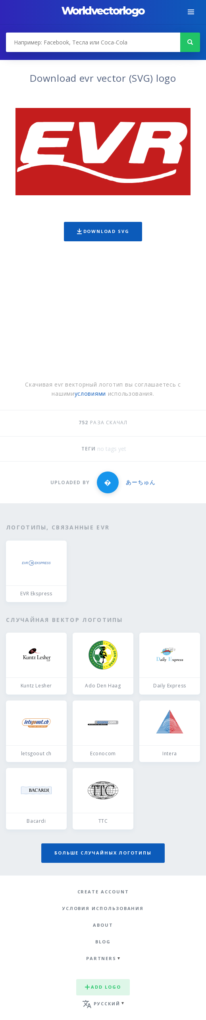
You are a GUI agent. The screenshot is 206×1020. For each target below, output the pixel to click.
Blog (103, 942)
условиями (90, 393)
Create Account (103, 892)
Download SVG (103, 231)
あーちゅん (141, 482)
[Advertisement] (103, 312)
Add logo (103, 987)
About (103, 925)
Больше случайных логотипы (102, 853)
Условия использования (103, 908)
